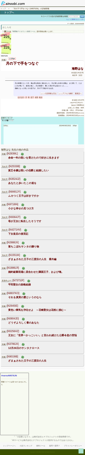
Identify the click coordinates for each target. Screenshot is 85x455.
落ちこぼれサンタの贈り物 (23, 246)
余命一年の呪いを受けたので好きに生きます (33, 157)
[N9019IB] (12, 356)
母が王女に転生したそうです (24, 221)
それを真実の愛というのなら (25, 297)
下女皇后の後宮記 (18, 233)
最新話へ (78, 93)
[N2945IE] (12, 305)
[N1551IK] (14, 255)
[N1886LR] (13, 267)
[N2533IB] (14, 166)
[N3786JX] (13, 343)
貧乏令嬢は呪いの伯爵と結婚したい (28, 170)
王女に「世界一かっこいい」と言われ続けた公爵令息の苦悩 (42, 335)
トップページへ (9, 446)
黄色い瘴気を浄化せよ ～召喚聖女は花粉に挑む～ (37, 309)
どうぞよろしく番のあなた (23, 322)
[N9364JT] (14, 217)
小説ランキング (26, 446)
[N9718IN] (12, 204)
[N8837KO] (13, 293)
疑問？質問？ (54, 446)
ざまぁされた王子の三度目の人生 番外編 (32, 259)
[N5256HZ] (13, 331)
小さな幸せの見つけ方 (21, 208)
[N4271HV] (15, 229)
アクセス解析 (66, 93)
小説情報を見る (49, 93)
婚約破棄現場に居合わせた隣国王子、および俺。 (36, 271)
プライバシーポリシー (73, 446)
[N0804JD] (13, 318)
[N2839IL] (12, 153)
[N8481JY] (15, 191)
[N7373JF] (18, 280)
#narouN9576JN (9, 375)
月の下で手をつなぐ (22, 63)
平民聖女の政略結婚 (19, 284)
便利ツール (40, 446)
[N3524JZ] (14, 179)
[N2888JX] (13, 242)
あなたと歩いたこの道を (22, 183)
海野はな (78, 68)
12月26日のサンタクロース (24, 348)
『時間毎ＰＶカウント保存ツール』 (24, 31)
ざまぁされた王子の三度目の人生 (27, 360)
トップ (3, 9)
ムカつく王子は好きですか (23, 195)
